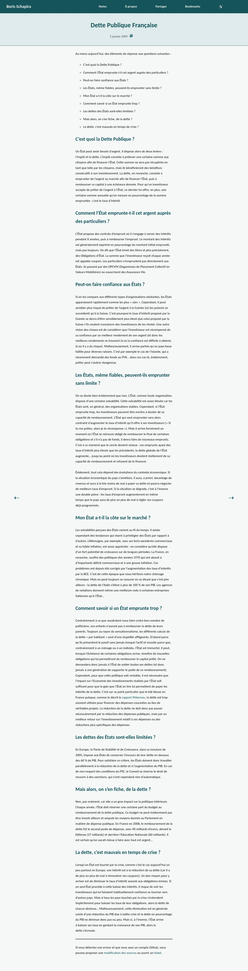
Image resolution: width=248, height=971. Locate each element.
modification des (120, 953)
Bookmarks (192, 6)
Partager (161, 6)
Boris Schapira (19, 6)
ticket (157, 953)
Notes (103, 6)
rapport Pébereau (133, 697)
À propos (131, 6)
